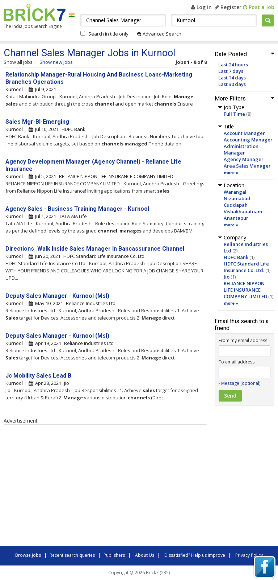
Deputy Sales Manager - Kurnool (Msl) (57, 295)
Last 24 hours (233, 64)
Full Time (234, 114)
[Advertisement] (105, 486)
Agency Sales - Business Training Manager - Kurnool (77, 208)
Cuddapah (236, 205)
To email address (236, 362)
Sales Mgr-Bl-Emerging (37, 121)
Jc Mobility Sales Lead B (38, 375)
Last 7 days (230, 71)
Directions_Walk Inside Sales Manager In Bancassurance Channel (94, 248)
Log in (201, 7)
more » (231, 172)
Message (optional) (240, 383)
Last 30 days (232, 84)
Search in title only (108, 33)
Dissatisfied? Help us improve (194, 555)
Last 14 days (232, 77)
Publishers (114, 555)
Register (228, 7)
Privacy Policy (249, 555)
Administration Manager (241, 149)
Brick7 (35, 12)
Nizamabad (237, 198)
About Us (144, 555)
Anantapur (236, 218)
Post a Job (258, 7)
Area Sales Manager (247, 166)
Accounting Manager (248, 139)
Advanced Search (159, 33)
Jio (226, 276)
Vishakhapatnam (243, 211)
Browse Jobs (28, 555)
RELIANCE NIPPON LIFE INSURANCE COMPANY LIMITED (245, 290)
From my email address (243, 340)
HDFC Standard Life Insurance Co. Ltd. (246, 266)
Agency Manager (244, 159)
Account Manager (244, 133)
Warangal (235, 192)
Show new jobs (56, 62)
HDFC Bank (236, 257)
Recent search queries (72, 555)
